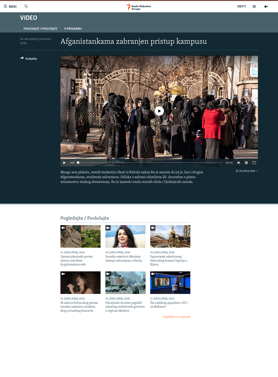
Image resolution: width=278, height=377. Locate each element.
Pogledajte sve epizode (176, 317)
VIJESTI (241, 6)
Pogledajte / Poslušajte (40, 28)
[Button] (28, 59)
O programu (73, 28)
